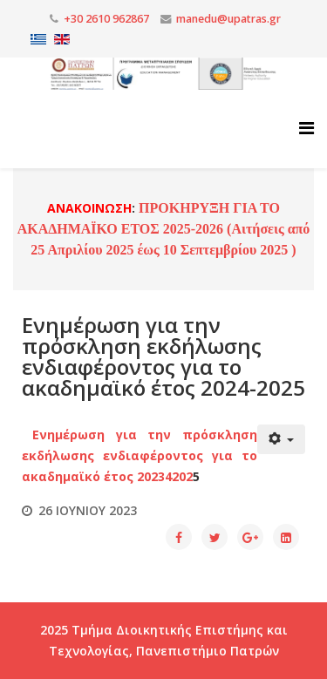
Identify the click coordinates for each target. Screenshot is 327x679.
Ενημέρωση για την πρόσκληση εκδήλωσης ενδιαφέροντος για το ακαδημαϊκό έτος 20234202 (139, 455)
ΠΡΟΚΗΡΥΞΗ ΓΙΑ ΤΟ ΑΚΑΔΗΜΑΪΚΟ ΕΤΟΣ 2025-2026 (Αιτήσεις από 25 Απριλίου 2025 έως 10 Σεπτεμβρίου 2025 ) (163, 228)
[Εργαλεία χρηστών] (281, 439)
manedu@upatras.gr (228, 18)
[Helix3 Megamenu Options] (306, 128)
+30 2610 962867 (106, 18)
